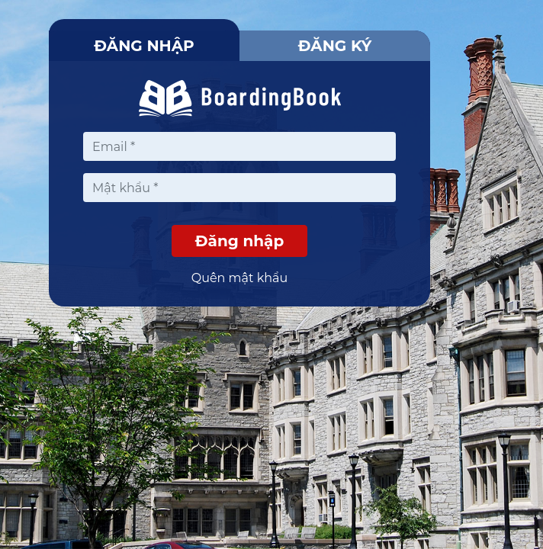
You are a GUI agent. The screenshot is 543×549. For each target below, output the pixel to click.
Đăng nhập (144, 46)
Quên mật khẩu (239, 278)
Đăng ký (334, 46)
